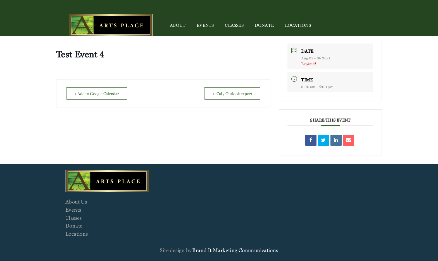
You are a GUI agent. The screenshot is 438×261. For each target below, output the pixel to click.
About (177, 25)
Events (205, 25)
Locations (298, 25)
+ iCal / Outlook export (232, 93)
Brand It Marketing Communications (235, 250)
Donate (264, 25)
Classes (234, 25)
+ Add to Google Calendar (96, 93)
